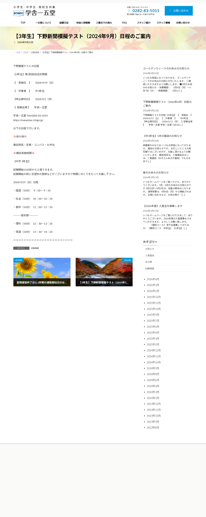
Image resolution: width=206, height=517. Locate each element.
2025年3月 (153, 338)
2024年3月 (153, 391)
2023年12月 (154, 403)
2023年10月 (154, 415)
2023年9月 (153, 421)
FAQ (79, 487)
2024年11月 (154, 356)
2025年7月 (153, 320)
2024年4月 (153, 385)
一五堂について (83, 464)
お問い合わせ (179, 10)
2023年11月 (154, 409)
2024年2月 (153, 397)
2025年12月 (154, 296)
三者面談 (149, 255)
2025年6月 (153, 326)
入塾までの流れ (83, 481)
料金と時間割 (82, 476)
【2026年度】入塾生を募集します (162, 205)
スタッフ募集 (82, 498)
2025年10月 (154, 308)
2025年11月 (154, 302)
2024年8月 (153, 374)
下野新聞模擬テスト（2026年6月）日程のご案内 (167, 103)
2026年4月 (153, 279)
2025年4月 (153, 332)
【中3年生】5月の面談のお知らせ (162, 135)
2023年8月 (153, 427)
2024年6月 (153, 379)
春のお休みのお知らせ (156, 172)
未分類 (148, 262)
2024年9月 (153, 368)
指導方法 (80, 470)
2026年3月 (153, 285)
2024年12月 (154, 350)
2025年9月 (153, 314)
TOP (78, 459)
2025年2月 (153, 344)
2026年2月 (153, 290)
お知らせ (149, 248)
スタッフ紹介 (82, 492)
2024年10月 (154, 362)
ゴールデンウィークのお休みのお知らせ (166, 68)
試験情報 (35, 248)
